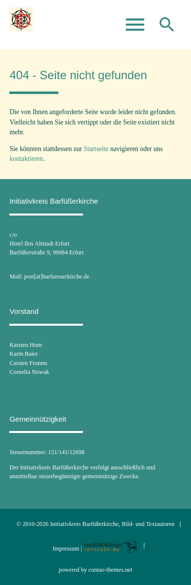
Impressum (66, 548)
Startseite (96, 149)
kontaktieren (26, 158)
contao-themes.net (110, 569)
